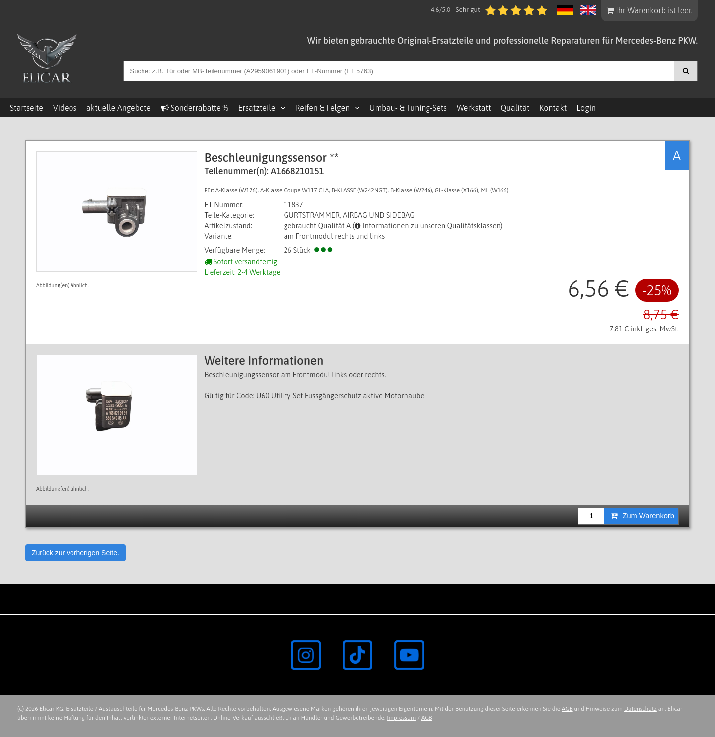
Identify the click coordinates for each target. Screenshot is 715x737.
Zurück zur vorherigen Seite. (75, 553)
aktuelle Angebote (118, 107)
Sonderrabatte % (194, 107)
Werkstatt (474, 107)
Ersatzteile (257, 107)
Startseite (26, 107)
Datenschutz (640, 708)
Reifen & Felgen (322, 107)
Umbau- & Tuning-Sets (408, 107)
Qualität (514, 107)
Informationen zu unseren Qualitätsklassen (427, 225)
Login (586, 107)
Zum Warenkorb (642, 516)
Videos (64, 107)
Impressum (401, 717)
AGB (567, 708)
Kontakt (553, 107)
